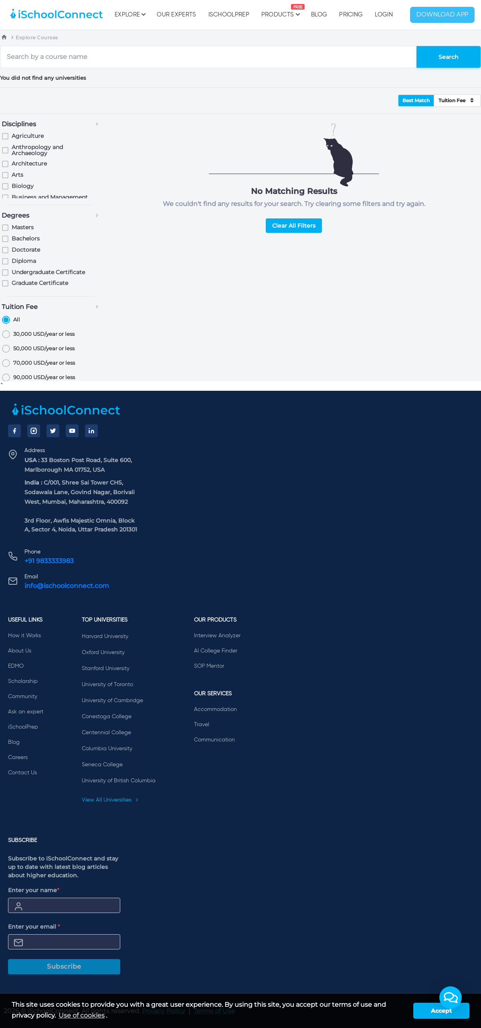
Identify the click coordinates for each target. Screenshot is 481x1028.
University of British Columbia (119, 781)
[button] (450, 997)
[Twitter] (52, 430)
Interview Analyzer (217, 635)
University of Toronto (107, 684)
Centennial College (106, 732)
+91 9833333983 (49, 561)
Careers (18, 757)
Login (384, 15)
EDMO (16, 666)
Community (22, 696)
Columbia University (107, 748)
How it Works (24, 635)
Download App (442, 15)
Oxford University (103, 652)
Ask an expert (25, 712)
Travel (201, 724)
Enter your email (34, 926)
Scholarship (23, 681)
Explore (130, 14)
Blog (319, 15)
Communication (214, 740)
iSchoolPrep (228, 15)
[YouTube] (72, 430)
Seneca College (102, 764)
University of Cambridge (112, 700)
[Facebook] (14, 430)
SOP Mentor (209, 666)
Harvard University (105, 636)
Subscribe (64, 966)
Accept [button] (441, 1010)
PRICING (351, 15)
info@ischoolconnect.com (66, 586)
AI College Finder (215, 651)
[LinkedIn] (91, 430)
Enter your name (33, 890)
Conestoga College (106, 716)
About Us (19, 651)
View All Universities (110, 800)
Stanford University (105, 668)
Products (277, 11)
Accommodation (215, 709)
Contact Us (22, 773)
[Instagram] (33, 430)
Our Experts (176, 15)
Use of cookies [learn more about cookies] (82, 1015)
